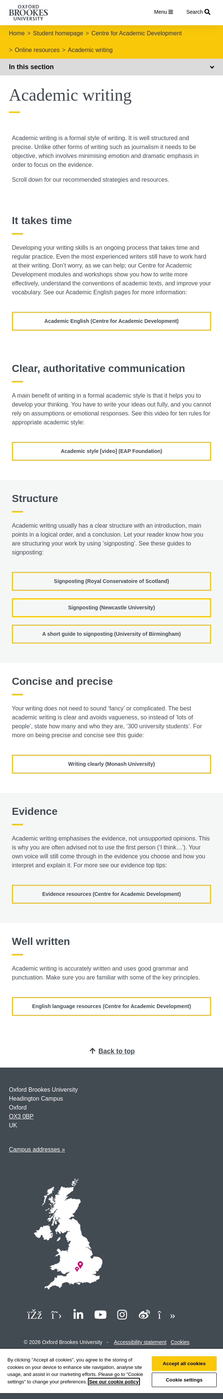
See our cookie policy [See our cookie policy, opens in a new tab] (114, 1382)
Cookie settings (184, 1380)
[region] (111, 1374)
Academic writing (90, 50)
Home (17, 33)
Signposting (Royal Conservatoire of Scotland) (111, 581)
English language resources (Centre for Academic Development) (111, 1006)
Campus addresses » (37, 1149)
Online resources (37, 50)
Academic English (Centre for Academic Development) (111, 321)
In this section (111, 67)
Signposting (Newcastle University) (111, 608)
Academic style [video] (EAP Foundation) (112, 451)
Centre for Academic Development (136, 33)
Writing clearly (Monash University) (111, 764)
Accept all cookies (184, 1363)
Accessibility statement (140, 1342)
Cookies (180, 1342)
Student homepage (58, 33)
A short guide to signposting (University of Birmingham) (111, 634)
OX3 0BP (21, 1116)
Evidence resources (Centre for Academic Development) (111, 894)
